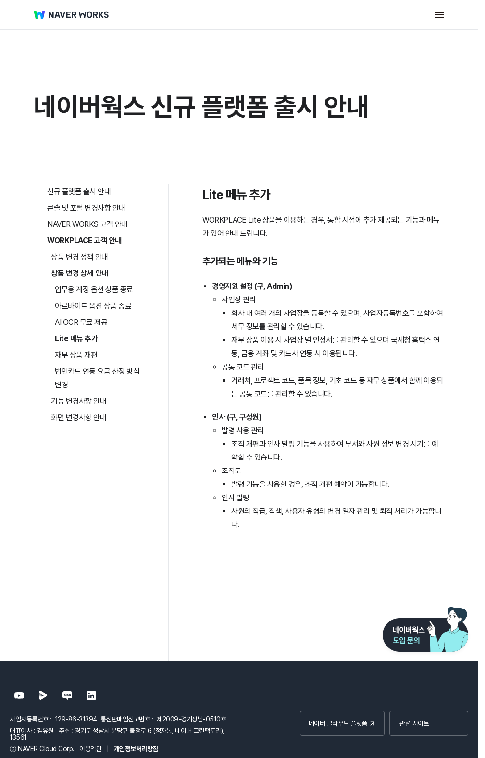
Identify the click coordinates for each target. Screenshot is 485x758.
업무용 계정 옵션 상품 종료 (94, 289)
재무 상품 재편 (76, 355)
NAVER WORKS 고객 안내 (87, 224)
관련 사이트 (414, 723)
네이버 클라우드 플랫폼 (336, 723)
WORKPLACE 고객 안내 (84, 240)
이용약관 (90, 749)
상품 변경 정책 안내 (79, 256)
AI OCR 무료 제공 (81, 322)
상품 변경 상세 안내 (79, 273)
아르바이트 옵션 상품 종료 (93, 306)
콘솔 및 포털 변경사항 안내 (86, 207)
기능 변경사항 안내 (78, 401)
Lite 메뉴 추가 (76, 338)
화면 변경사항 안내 (78, 417)
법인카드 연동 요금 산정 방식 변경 (97, 378)
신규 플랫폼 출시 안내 (79, 191)
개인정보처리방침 (136, 749)
